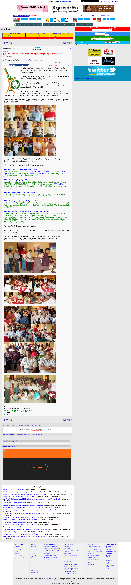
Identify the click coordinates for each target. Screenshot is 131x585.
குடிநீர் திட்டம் (67, 553)
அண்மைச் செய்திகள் (20, 548)
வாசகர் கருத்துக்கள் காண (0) (33, 60)
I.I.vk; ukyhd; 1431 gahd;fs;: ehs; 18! (14, 522)
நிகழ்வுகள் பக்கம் (92, 557)
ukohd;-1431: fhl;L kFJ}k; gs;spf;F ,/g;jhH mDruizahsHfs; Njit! (23, 492)
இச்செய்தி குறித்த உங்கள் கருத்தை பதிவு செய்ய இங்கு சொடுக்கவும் (22, 425)
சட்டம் (32, 566)
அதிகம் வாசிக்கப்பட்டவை (21, 549)
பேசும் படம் (34, 568)
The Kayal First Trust (48, 578)
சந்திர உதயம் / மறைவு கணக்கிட (95, 551)
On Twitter (108, 549)
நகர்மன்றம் (67, 548)
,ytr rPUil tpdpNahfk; (37, 174)
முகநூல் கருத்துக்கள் (54, 65)
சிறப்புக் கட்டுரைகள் (35, 557)
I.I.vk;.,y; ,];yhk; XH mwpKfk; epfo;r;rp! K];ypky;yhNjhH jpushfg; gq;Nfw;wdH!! (29, 513)
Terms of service (67, 579)
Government (90, 565)
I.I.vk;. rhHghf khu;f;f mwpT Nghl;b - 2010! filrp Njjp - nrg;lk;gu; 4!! (25, 529)
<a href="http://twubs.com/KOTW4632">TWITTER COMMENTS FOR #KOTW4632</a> (37, 464)
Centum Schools (68, 570)
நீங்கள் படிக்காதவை (19, 558)
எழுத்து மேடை (34, 555)
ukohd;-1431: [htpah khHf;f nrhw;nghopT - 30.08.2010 (20, 496)
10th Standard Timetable (70, 575)
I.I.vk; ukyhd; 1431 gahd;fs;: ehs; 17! (14, 532)
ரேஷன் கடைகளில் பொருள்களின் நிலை (73, 557)
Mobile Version (109, 547)
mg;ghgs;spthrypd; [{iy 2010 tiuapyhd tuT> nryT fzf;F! (20, 534)
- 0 (63, 62)
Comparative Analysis (69, 566)
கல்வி (64, 24)
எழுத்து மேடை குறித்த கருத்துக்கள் (52, 550)
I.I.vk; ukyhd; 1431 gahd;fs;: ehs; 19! (14, 502)
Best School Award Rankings (71, 568)
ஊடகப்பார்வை (34, 564)
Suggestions (109, 562)
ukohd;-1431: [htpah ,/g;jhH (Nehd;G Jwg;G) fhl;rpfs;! (20, 519)
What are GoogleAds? (109, 556)
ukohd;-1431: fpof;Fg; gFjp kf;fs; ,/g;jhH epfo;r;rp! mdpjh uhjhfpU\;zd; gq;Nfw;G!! (29, 510)
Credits (108, 563)
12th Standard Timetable (70, 573)
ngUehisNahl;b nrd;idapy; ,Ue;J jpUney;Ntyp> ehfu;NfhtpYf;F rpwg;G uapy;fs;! (28, 536)
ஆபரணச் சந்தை (91, 553)
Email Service (109, 546)
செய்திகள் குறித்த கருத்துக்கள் (51, 546)
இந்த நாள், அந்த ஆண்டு (20, 557)
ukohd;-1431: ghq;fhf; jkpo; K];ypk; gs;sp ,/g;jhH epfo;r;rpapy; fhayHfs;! (26, 494)
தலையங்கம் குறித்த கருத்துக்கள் (52, 548)
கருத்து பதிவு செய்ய (47, 60)
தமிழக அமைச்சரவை (93, 559)
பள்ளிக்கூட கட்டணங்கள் (70, 563)
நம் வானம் (71, 24)
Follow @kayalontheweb (109, 1)
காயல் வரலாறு (34, 570)
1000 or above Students (70, 571)
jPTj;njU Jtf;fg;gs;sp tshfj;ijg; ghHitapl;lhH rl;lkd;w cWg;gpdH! (23, 505)
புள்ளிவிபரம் (47, 559)
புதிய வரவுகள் (67, 546)
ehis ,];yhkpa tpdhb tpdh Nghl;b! (13, 527)
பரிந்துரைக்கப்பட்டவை (20, 555)
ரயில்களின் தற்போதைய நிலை (71, 555)
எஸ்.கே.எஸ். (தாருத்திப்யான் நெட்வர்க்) (18, 59)
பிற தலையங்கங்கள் (36, 549)
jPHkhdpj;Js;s (59, 184)
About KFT (108, 568)
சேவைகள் (79, 24)
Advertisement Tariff (110, 558)
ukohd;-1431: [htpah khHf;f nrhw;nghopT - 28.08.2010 (20, 524)
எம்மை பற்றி (88, 24)
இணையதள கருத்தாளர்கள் (50, 557)
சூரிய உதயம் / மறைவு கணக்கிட (95, 549)
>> (19, 544)
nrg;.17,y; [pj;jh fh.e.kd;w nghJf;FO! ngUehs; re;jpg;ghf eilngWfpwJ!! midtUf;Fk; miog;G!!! (32, 499)
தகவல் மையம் (47, 24)
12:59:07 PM (34, 15)
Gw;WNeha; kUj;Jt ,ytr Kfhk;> (40, 171)
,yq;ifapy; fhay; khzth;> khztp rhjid (14, 489)
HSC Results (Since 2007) (70, 564)
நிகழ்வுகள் (57, 24)
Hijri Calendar (91, 564)
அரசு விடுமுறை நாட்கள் (93, 555)
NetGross (74, 581)
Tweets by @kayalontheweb (84, 78)
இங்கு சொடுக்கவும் (37, 430)
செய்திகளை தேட (19, 560)
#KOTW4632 (37, 48)
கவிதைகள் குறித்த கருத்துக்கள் (51, 555)
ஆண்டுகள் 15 (34, 572)
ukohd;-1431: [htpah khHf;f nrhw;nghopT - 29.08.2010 (20, 517)
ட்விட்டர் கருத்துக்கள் (66, 65)
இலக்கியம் (33, 559)
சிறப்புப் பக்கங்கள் (36, 24)
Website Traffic (109, 553)
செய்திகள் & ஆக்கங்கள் (23, 24)
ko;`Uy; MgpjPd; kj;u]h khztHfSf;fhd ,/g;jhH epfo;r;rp (20, 507)
